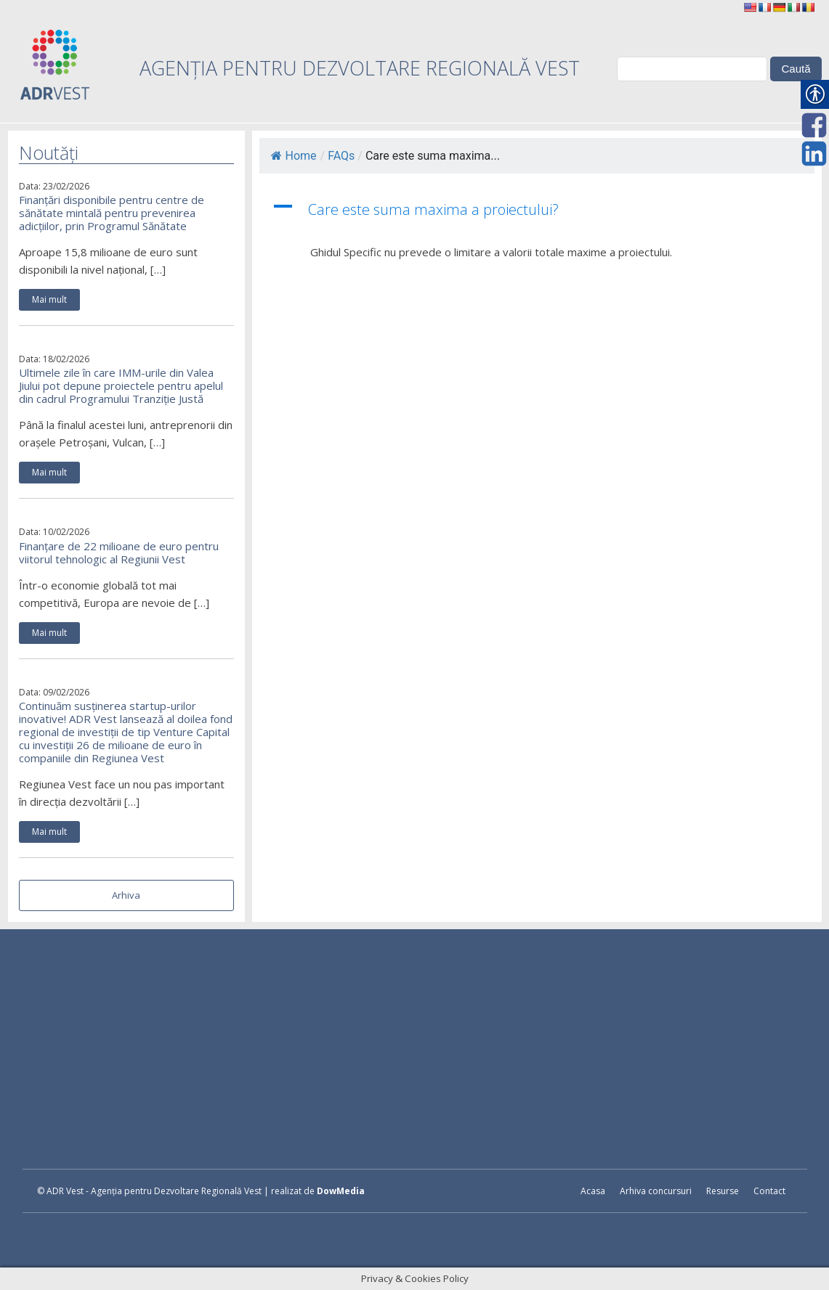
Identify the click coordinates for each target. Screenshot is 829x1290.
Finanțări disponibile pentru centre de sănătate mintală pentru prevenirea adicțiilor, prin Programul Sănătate (111, 212)
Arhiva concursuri (656, 1191)
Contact (769, 1191)
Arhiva (126, 895)
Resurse (722, 1191)
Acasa (593, 1191)
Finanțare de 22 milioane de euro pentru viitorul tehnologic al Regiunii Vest (119, 552)
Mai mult (49, 299)
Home (294, 156)
